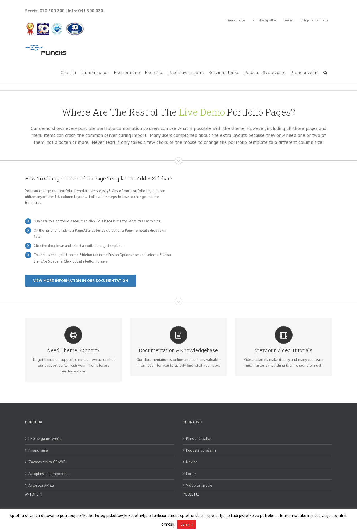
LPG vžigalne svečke (45, 439)
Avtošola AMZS (41, 485)
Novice (191, 462)
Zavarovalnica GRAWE (46, 462)
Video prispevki (199, 485)
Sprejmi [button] (186, 524)
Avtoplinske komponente (49, 474)
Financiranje (38, 450)
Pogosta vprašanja (201, 450)
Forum (191, 474)
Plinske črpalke (198, 439)
